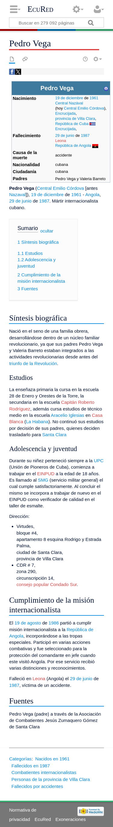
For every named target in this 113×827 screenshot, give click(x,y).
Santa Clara (54, 434)
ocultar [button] (46, 231)
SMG (43, 480)
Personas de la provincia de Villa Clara (50, 779)
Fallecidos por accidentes (37, 786)
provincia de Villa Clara (75, 118)
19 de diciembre (69, 98)
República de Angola (73, 145)
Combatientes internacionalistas (43, 772)
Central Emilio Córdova (84, 108)
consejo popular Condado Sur (47, 584)
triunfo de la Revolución (33, 363)
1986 (54, 622)
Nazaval (17, 194)
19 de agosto (27, 622)
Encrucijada (65, 113)
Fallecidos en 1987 (30, 765)
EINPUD (45, 473)
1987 (85, 135)
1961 (93, 98)
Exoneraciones (70, 819)
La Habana (37, 421)
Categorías (20, 758)
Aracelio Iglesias (67, 415)
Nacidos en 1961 (52, 758)
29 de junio (64, 135)
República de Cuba (71, 123)
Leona (60, 140)
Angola (92, 194)
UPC (99, 460)
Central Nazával (69, 103)
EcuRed (40, 9)
